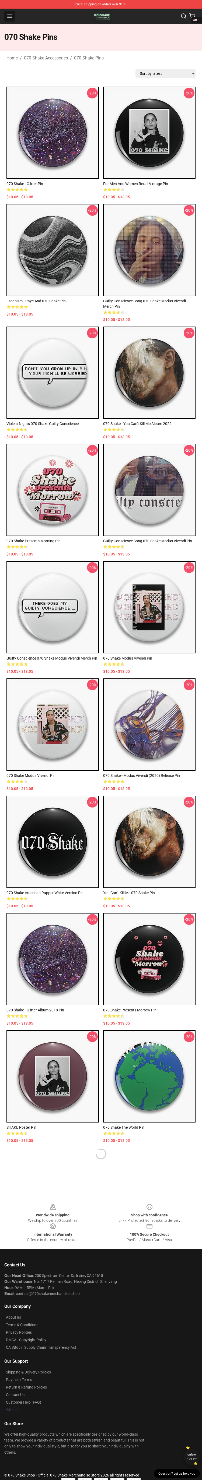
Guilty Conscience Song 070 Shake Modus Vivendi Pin (147, 541)
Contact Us (15, 1395)
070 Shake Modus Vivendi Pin (127, 658)
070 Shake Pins (89, 58)
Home (12, 58)
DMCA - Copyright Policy (26, 1340)
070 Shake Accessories (46, 58)
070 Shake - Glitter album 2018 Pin (35, 1010)
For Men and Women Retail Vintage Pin (135, 184)
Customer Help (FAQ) (23, 1402)
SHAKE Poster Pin (21, 1127)
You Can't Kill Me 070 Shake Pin (129, 893)
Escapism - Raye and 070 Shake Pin (36, 301)
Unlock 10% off (192, 1456)
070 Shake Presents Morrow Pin (129, 1010)
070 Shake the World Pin (123, 1127)
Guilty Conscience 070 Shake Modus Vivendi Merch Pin (51, 658)
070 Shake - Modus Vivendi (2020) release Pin (141, 775)
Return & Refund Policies (26, 1387)
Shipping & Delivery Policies (28, 1372)
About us (13, 1317)
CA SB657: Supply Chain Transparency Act (41, 1347)
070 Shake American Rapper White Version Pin (44, 893)
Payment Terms (19, 1380)
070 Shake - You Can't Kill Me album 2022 (137, 424)
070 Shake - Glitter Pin (24, 184)
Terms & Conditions (22, 1325)
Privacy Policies (19, 1332)
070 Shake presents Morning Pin (33, 541)
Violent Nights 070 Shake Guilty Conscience (42, 424)
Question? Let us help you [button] (177, 1473)
